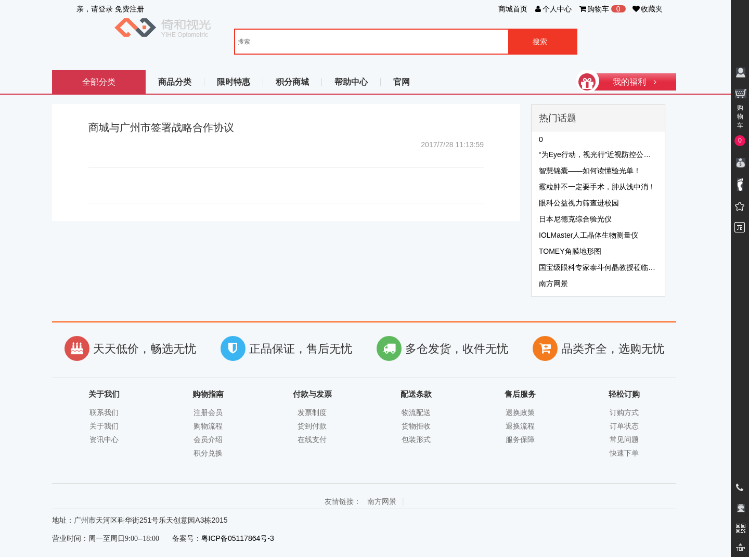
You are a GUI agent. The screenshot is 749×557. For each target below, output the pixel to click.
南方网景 (381, 501)
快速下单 (624, 453)
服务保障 (520, 439)
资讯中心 (104, 439)
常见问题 (624, 439)
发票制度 (312, 412)
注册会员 (208, 412)
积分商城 (292, 81)
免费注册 (129, 9)
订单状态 (624, 426)
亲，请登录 (94, 9)
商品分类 (174, 81)
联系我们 (104, 412)
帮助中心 (351, 81)
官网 (401, 81)
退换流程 (520, 426)
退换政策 (520, 412)
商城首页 (512, 9)
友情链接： (343, 501)
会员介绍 (208, 439)
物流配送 (416, 412)
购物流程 (208, 426)
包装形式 (416, 439)
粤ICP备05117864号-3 (237, 538)
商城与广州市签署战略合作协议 (161, 127)
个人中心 (553, 9)
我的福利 (624, 81)
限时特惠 (233, 81)
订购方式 (624, 412)
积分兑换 (208, 453)
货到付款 (312, 426)
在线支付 (312, 439)
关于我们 (104, 426)
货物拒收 (416, 426)
